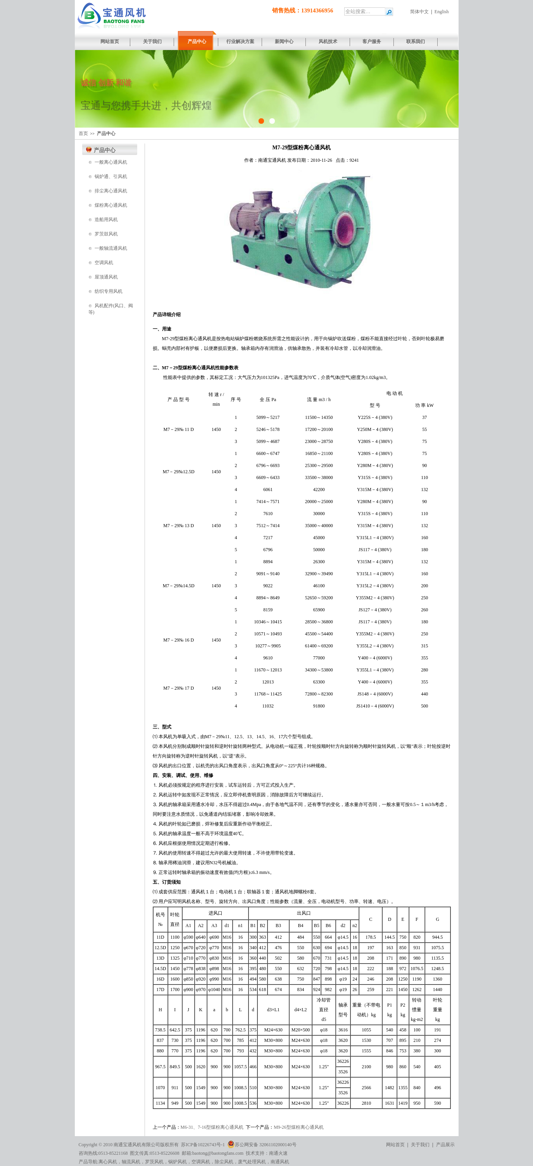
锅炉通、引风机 (111, 176)
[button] (84, 88)
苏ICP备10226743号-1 (203, 1144)
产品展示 (445, 1144)
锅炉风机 (177, 1161)
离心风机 (107, 1161)
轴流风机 (131, 1161)
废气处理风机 (252, 1161)
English (442, 11)
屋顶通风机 (106, 277)
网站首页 (395, 1144)
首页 (83, 133)
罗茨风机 (154, 1161)
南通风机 (280, 1161)
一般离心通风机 (111, 162)
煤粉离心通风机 (111, 205)
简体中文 (419, 11)
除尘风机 (224, 1161)
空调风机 (104, 262)
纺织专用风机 (108, 291)
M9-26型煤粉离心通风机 (299, 1127)
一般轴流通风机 (111, 248)
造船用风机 (106, 219)
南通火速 (278, 1153)
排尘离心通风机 (111, 191)
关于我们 (420, 1144)
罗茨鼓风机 (106, 234)
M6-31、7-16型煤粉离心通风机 (212, 1127)
